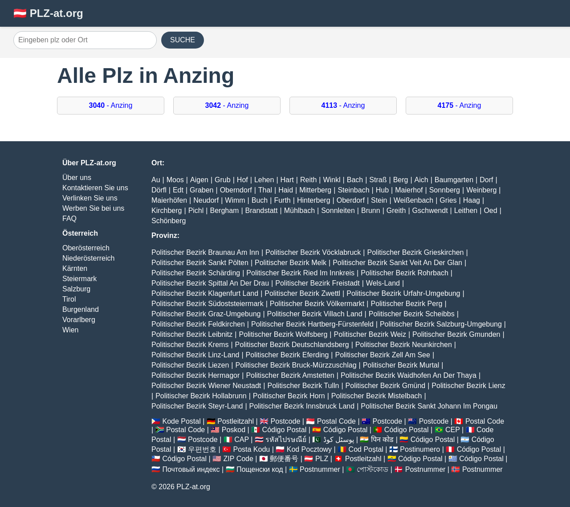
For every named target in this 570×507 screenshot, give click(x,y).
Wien (70, 330)
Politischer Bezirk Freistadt (317, 283)
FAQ (69, 218)
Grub (223, 180)
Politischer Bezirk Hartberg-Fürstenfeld (312, 324)
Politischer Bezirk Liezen (190, 365)
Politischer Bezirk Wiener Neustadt (206, 385)
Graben (201, 190)
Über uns (76, 177)
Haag (471, 200)
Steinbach (353, 190)
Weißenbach (414, 200)
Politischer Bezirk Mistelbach (376, 396)
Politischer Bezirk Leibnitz (191, 334)
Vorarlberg (78, 319)
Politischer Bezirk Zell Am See (382, 355)
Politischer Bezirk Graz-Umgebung (206, 314)
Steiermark (79, 278)
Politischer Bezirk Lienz (468, 385)
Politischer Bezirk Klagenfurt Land (204, 293)
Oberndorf (236, 190)
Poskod (233, 429)
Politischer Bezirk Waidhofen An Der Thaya (408, 375)
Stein (379, 200)
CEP (452, 429)
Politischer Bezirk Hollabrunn (201, 396)
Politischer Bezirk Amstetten (290, 375)
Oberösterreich (86, 248)
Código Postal (284, 429)
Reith (308, 180)
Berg (400, 180)
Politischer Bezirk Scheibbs (412, 314)
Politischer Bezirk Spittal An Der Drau (210, 283)
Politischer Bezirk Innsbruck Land (302, 406)
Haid (285, 190)
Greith (396, 210)
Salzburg (76, 289)
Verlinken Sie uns (90, 198)
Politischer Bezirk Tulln (303, 385)
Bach (355, 180)
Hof (242, 180)
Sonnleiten (338, 210)
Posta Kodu (251, 449)
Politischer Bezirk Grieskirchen (415, 252)
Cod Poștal (366, 449)
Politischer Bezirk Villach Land (314, 314)
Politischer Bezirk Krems (189, 344)
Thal (265, 190)
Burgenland (80, 309)
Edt (178, 190)
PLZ (321, 458)
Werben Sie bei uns (93, 208)
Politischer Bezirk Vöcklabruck (313, 252)
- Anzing (111, 105)
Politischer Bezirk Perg (406, 303)
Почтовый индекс (191, 469)
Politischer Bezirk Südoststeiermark (207, 303)
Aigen (199, 180)
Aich (421, 180)
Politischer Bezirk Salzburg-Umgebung (441, 324)
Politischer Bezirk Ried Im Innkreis (300, 273)
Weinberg (481, 190)
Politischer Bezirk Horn (289, 396)
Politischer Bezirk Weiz (370, 334)
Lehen (264, 180)
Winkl (331, 180)
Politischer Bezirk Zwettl (302, 293)
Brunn (370, 210)
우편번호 (202, 449)
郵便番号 (284, 458)
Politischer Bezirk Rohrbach (404, 273)
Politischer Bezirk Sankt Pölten (199, 262)
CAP (241, 439)
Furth (282, 200)
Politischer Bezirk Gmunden (456, 334)
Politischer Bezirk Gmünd (386, 385)
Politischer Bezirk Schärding (195, 273)
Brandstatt (261, 210)
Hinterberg (313, 200)
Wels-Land (383, 283)
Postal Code (336, 421)
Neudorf (206, 200)
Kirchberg (166, 210)
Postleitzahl (235, 421)
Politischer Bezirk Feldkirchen (198, 324)
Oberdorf (351, 200)
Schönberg (168, 221)
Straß (378, 180)
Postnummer (320, 469)
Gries (448, 200)
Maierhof (409, 190)
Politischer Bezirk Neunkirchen (403, 344)
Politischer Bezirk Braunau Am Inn (205, 252)
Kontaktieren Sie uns (95, 188)
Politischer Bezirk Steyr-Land (197, 406)
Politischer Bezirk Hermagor (195, 375)
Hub (382, 190)
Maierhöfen (169, 200)
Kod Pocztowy (309, 449)
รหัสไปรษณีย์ (285, 439)
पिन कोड (382, 439)
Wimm (235, 200)
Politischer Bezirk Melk (290, 262)
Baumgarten (454, 180)
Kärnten (74, 268)
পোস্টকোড (372, 469)
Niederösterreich (88, 258)
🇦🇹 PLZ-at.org (48, 13)
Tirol (69, 299)
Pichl (196, 210)
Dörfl (159, 190)
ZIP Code (238, 458)
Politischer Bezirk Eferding (287, 355)
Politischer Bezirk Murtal (401, 365)
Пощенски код (259, 469)
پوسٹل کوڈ (338, 439)
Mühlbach (299, 210)
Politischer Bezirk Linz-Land (195, 355)
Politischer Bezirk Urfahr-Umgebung (403, 293)
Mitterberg (315, 190)
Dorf (486, 180)
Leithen (466, 210)
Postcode (286, 421)
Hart (287, 180)
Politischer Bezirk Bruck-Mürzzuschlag (295, 365)
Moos (175, 180)
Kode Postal (181, 421)
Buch (260, 200)
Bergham (224, 210)
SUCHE (182, 40)
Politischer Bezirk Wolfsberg (283, 334)
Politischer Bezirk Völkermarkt (317, 303)
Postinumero (420, 449)
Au (155, 180)
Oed (490, 210)
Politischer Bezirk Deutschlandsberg (292, 344)
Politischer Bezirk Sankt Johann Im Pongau (429, 406)
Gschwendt (430, 210)
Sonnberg (444, 190)
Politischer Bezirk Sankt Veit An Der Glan (397, 262)
